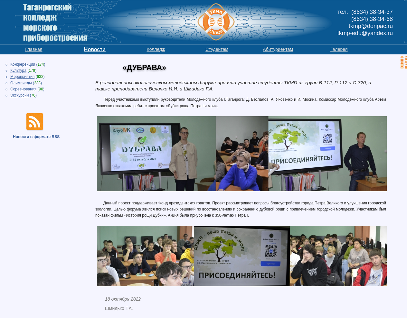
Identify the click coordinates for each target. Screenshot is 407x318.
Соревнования (23, 89)
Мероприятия (22, 76)
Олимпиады (21, 83)
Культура (18, 70)
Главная (33, 49)
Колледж (156, 49)
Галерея (339, 49)
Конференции (22, 64)
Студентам (216, 49)
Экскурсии (19, 95)
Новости (95, 49)
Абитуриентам (278, 49)
